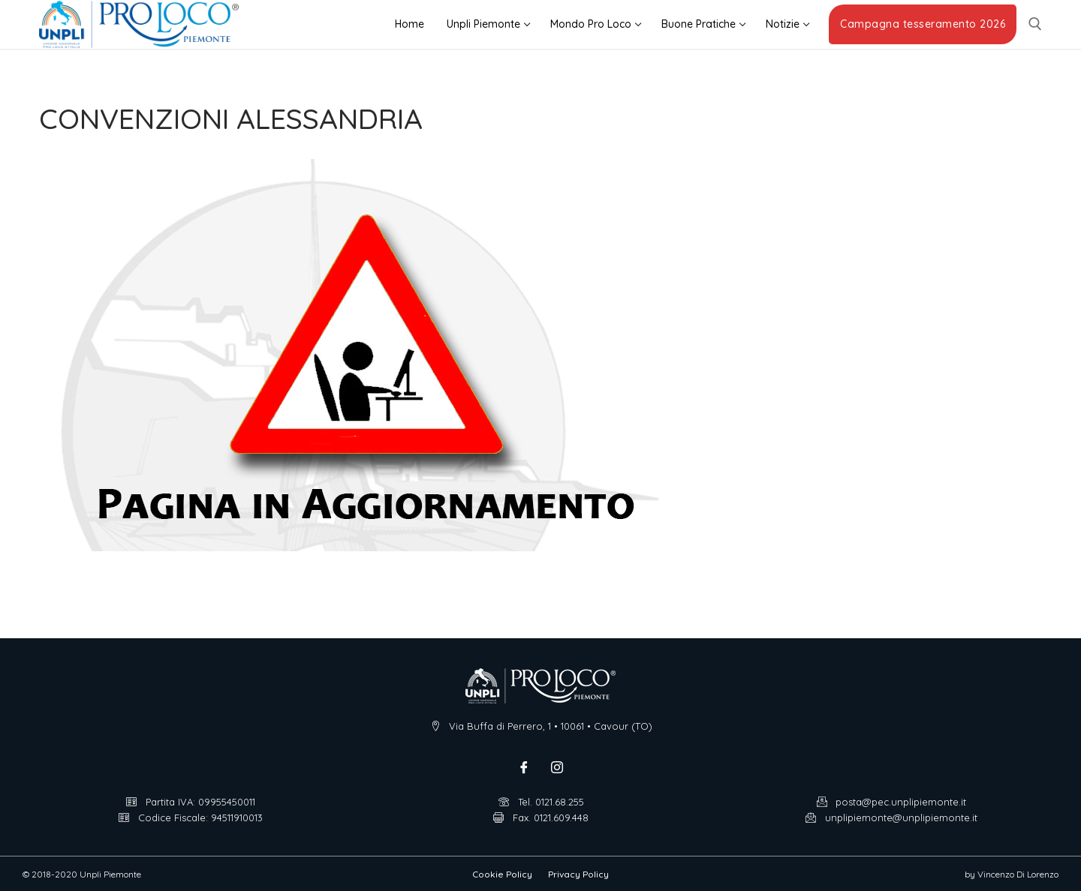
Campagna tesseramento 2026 (922, 24)
